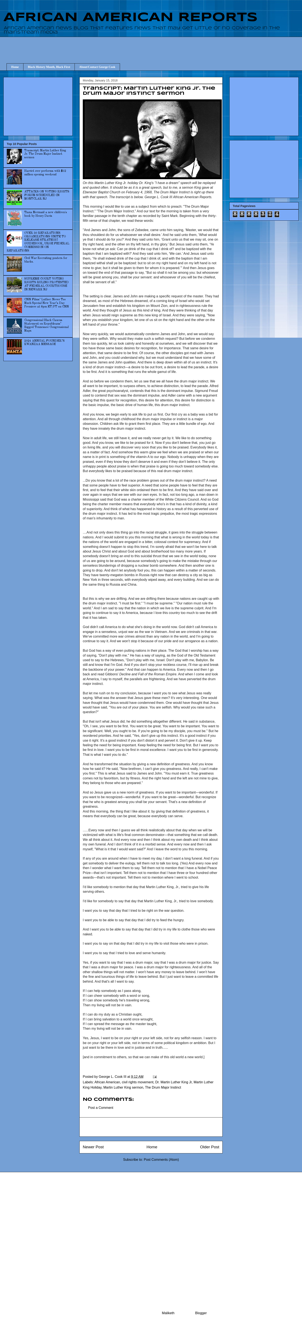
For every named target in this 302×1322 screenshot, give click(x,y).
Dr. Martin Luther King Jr (173, 1082)
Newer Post (93, 1147)
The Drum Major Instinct (163, 1087)
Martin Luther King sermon (123, 1087)
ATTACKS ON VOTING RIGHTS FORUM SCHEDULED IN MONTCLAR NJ (46, 195)
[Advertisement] (154, 46)
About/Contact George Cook (97, 67)
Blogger (201, 1313)
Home (15, 67)
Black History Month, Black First (49, 67)
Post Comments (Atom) (161, 1159)
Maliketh (168, 1313)
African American (107, 1082)
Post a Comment (100, 1107)
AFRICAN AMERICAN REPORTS (130, 17)
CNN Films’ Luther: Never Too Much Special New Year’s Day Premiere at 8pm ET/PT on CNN (46, 303)
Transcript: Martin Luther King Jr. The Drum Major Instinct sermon (45, 154)
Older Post (209, 1147)
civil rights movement (137, 1082)
